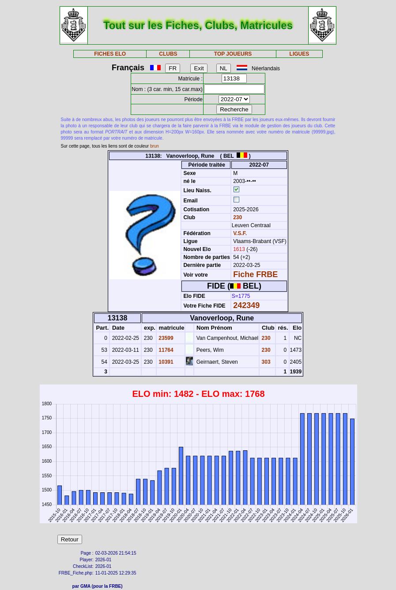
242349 (246, 305)
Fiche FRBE (255, 274)
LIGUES (299, 54)
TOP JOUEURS (233, 54)
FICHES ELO (110, 54)
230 (237, 217)
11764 (165, 350)
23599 (165, 338)
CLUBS (168, 54)
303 (265, 362)
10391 (165, 362)
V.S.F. (240, 233)
